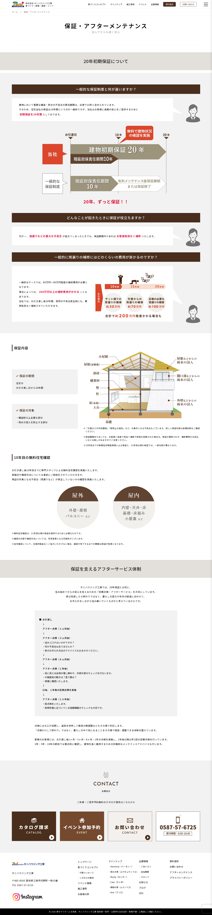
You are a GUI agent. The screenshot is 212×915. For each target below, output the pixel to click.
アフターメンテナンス (181, 872)
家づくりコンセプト (97, 4)
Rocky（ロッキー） (119, 877)
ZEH (141, 893)
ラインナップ (116, 4)
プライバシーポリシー (181, 877)
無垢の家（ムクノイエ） (121, 887)
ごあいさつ (146, 866)
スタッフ (145, 877)
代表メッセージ (87, 872)
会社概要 (145, 872)
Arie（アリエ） (117, 892)
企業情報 (155, 4)
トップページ (84, 861)
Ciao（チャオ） (117, 882)
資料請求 (169, 4)
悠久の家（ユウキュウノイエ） (124, 872)
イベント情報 (84, 883)
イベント (143, 4)
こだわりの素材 (87, 878)
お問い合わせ (188, 4)
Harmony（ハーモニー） (121, 866)
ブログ (142, 887)
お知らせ (143, 882)
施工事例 (131, 4)
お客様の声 (83, 894)
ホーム (15, 11)
